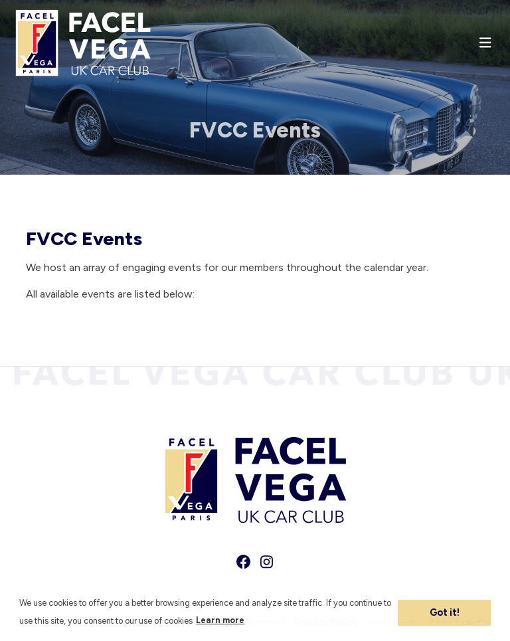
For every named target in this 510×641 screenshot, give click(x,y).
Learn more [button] (220, 620)
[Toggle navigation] (485, 43)
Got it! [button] (445, 612)
